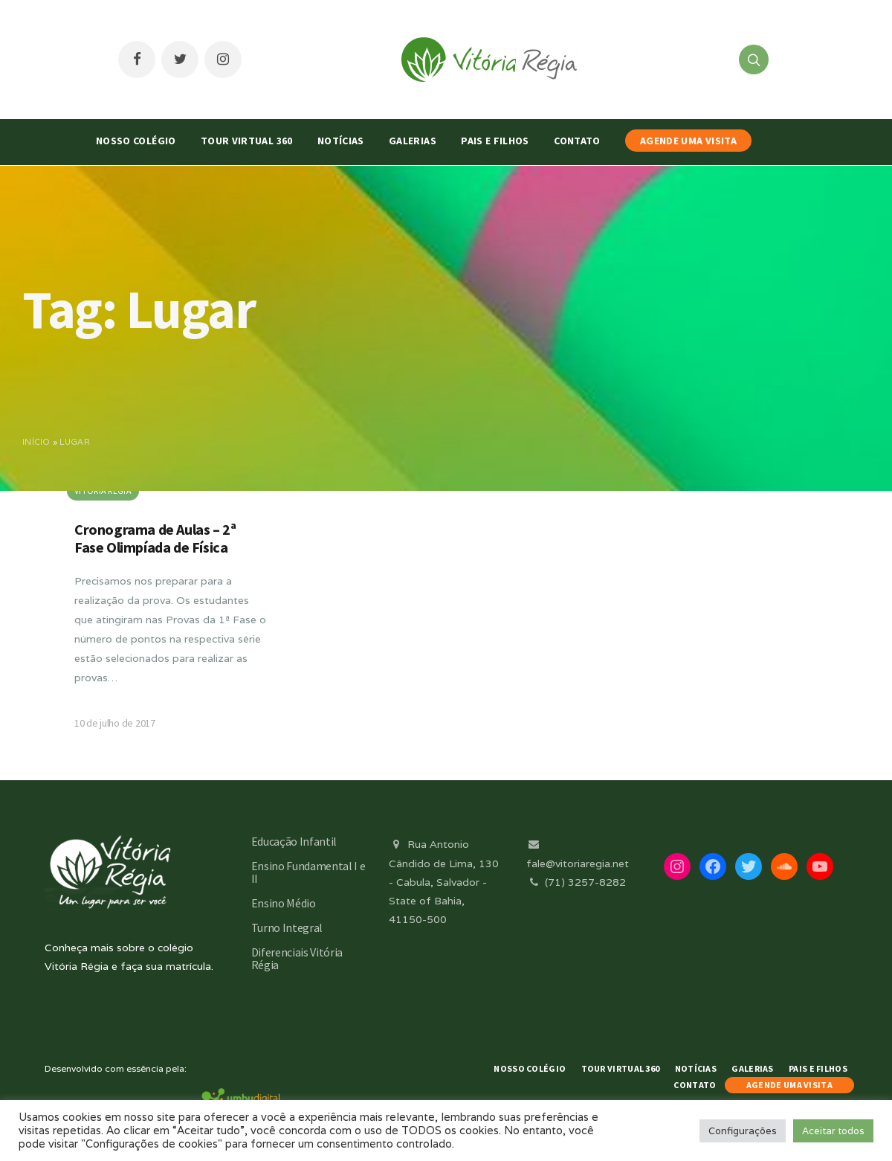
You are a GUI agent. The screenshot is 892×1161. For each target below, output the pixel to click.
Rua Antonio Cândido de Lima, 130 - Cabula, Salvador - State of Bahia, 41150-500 (444, 881)
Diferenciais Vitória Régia (297, 958)
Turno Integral (287, 927)
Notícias (340, 140)
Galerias (412, 140)
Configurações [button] (742, 1131)
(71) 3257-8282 (576, 882)
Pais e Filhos (495, 140)
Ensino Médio (283, 902)
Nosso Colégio (136, 140)
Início (36, 442)
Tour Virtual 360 (247, 140)
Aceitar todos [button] (833, 1131)
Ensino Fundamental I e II (308, 872)
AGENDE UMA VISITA (688, 140)
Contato (577, 140)
